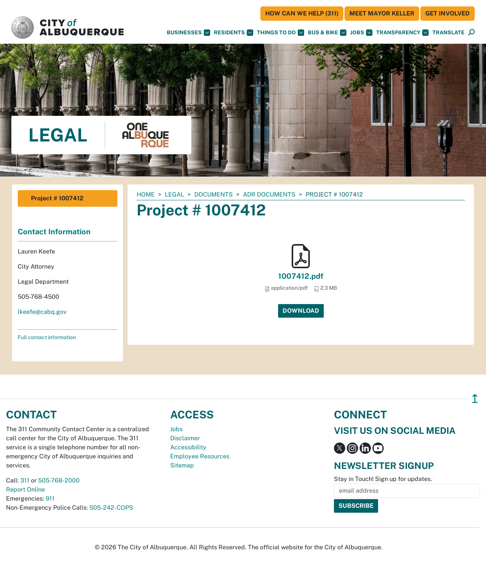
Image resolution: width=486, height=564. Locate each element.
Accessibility (188, 447)
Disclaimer (185, 438)
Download (301, 310)
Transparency (402, 32)
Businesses (188, 32)
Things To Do (280, 32)
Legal (174, 194)
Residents (233, 32)
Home (146, 194)
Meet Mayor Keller (381, 13)
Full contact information (47, 337)
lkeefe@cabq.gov (42, 311)
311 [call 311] (24, 480)
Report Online (25, 489)
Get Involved (447, 13)
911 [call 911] (50, 498)
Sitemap (182, 465)
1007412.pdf (300, 276)
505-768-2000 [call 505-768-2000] (59, 480)
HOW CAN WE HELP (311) (301, 13)
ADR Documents (269, 194)
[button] (448, 33)
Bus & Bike (327, 32)
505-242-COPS (111, 507)
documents (213, 194)
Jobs (361, 32)
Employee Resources (199, 456)
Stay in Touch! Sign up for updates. (383, 479)
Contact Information (54, 231)
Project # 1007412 (57, 198)
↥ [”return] (475, 399)
